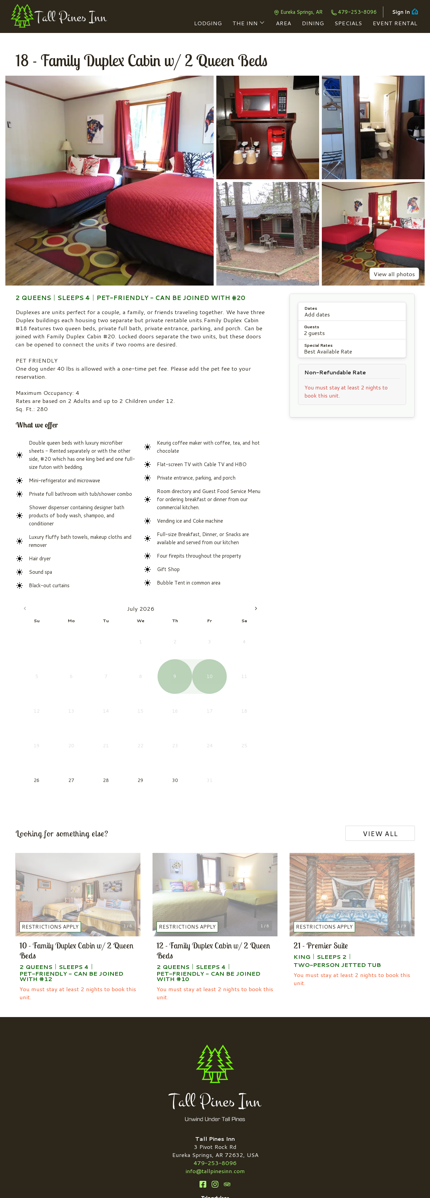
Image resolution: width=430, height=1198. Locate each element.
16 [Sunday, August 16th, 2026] (151, 683)
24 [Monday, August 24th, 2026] (168, 700)
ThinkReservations (262, 1182)
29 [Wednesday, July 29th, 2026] (79, 700)
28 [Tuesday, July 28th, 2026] (62, 700)
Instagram (215, 1113)
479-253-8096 (354, 11)
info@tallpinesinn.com (215, 1099)
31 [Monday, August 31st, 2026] (168, 717)
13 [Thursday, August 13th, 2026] (219, 667)
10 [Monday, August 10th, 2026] (168, 667)
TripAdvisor (227, 1113)
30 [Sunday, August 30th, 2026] (151, 717)
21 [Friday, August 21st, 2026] (236, 683)
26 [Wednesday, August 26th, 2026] (202, 700)
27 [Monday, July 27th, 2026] (45, 700)
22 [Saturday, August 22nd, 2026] (253, 683)
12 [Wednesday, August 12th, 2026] (202, 667)
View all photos (394, 274)
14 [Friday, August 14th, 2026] (236, 667)
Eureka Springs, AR (298, 11)
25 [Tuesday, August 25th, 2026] (185, 700)
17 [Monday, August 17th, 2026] (168, 683)
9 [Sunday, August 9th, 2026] (151, 667)
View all (380, 761)
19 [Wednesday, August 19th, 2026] (202, 683)
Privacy (233, 1174)
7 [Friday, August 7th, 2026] (236, 649)
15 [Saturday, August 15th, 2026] (253, 667)
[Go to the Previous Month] (24, 608)
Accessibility (203, 1174)
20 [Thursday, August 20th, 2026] (219, 683)
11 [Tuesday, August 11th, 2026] (185, 667)
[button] (352, 311)
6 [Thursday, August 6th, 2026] (219, 649)
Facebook (203, 1113)
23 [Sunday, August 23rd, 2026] (151, 700)
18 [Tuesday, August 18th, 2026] (185, 683)
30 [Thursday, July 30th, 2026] (95, 700)
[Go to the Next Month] (256, 608)
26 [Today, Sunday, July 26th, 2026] (28, 700)
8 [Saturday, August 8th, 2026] (252, 649)
